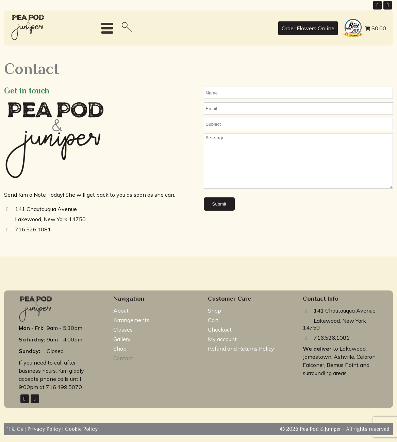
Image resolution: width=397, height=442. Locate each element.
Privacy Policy (44, 429)
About (121, 310)
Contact (123, 358)
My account (222, 339)
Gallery (122, 339)
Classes (123, 329)
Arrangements (131, 320)
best (346, 19)
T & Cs (15, 429)
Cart (213, 320)
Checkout (220, 329)
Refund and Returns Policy (241, 348)
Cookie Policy (81, 429)
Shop (120, 348)
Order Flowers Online (308, 28)
